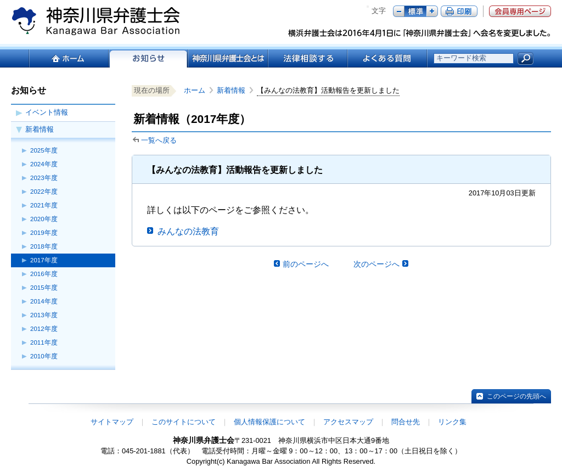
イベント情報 (46, 112)
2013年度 (44, 315)
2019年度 (44, 232)
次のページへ (376, 264)
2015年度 (44, 287)
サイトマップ (112, 422)
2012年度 (44, 328)
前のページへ (306, 264)
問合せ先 (405, 422)
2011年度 (44, 342)
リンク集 (452, 422)
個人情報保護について (269, 422)
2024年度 (44, 164)
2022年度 (44, 191)
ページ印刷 (459, 11)
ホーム (68, 58)
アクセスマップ (348, 422)
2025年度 (44, 150)
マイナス (398, 11)
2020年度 (44, 219)
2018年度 (44, 246)
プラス (432, 11)
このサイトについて (183, 422)
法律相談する (307, 58)
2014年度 (44, 301)
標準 (415, 11)
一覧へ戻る (159, 140)
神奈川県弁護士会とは (227, 58)
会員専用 (520, 11)
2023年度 (44, 178)
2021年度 (44, 205)
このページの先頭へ (516, 396)
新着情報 (39, 129)
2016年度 (44, 274)
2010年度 (44, 356)
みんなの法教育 (188, 231)
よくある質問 (387, 58)
